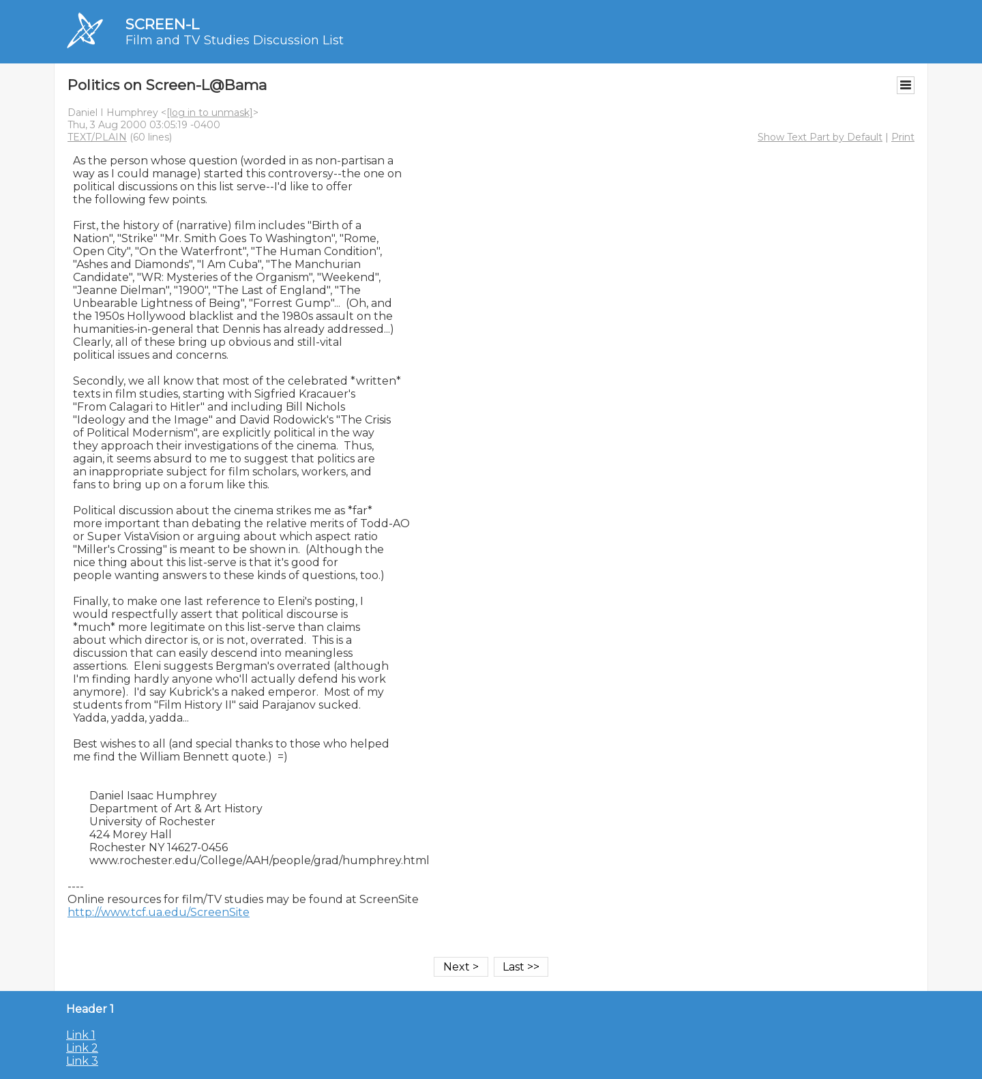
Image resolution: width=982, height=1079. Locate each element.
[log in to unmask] (209, 112)
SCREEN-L (162, 24)
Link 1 (80, 1035)
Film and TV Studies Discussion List (234, 40)
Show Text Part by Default (820, 137)
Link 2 (82, 1047)
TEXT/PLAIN (97, 137)
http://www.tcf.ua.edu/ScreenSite (159, 912)
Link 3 (82, 1060)
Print (902, 137)
